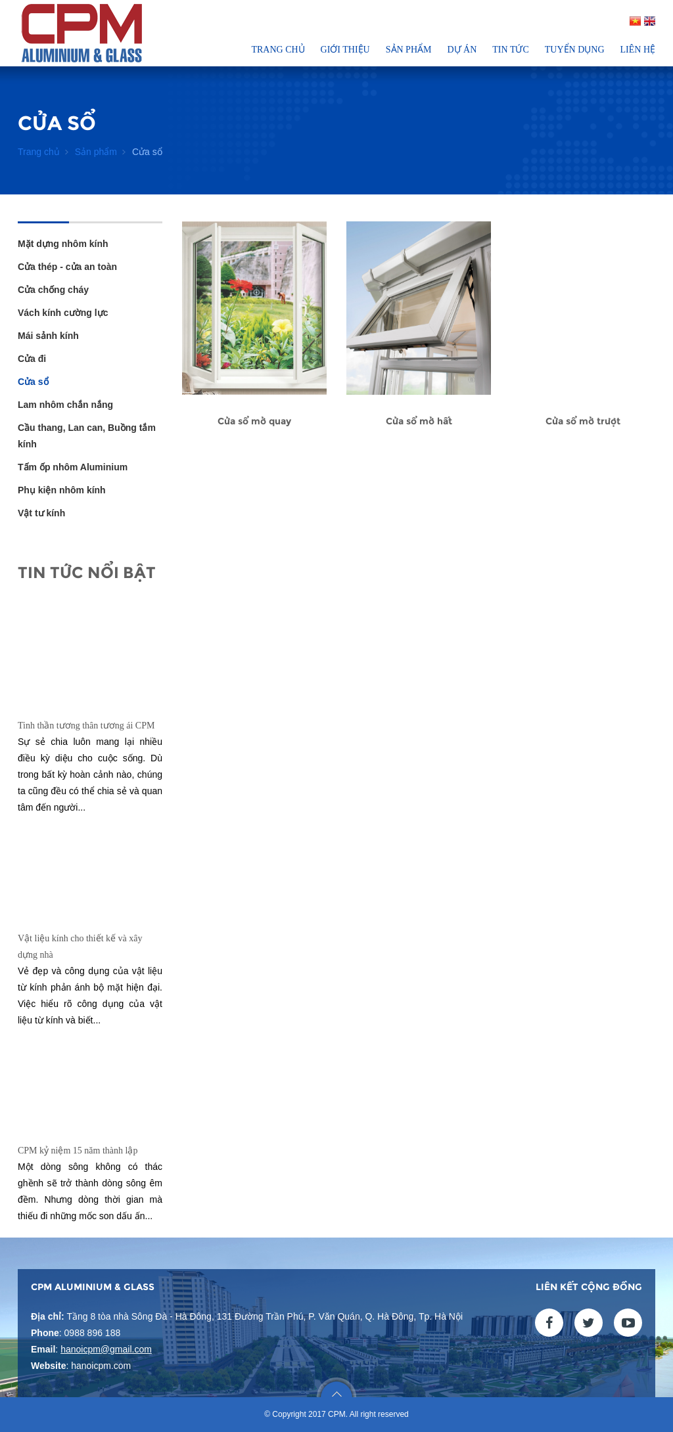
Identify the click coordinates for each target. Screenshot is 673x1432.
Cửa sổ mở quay (254, 421)
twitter (588, 1323)
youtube (628, 1323)
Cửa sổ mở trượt (582, 421)
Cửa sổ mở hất (419, 421)
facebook (549, 1323)
